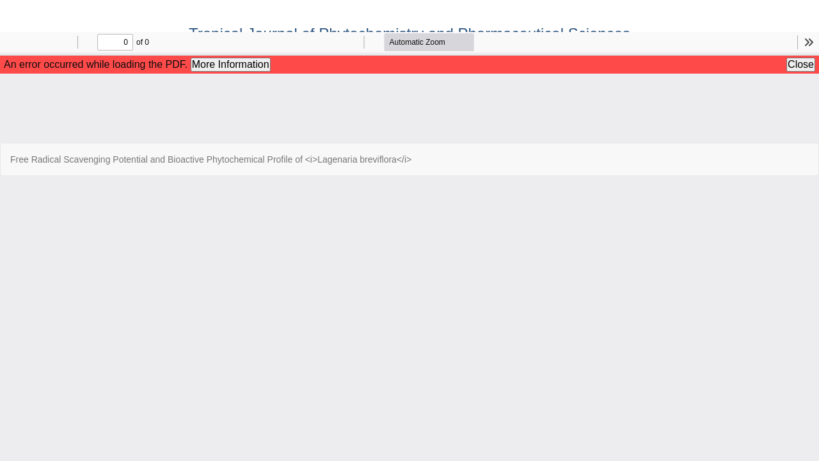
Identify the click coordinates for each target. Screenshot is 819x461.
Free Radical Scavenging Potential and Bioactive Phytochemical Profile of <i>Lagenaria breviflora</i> (210, 159)
